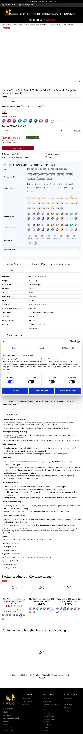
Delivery (46, 698)
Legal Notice (47, 701)
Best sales (25, 705)
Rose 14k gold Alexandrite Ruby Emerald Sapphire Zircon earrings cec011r (41, 675)
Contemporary (67, 14)
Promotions (50, 20)
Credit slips (68, 705)
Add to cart (17, 148)
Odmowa (15, 391)
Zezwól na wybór (41, 391)
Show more (14, 101)
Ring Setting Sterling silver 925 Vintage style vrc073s (41, 600)
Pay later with (10, 154)
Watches (36, 14)
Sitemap (46, 727)
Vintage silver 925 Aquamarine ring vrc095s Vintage (69, 600)
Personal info (68, 698)
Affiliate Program (49, 716)
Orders (66, 701)
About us (46, 710)
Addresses (67, 708)
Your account (71, 694)
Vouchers (67, 711)
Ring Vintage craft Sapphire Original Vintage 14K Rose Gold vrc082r (14, 601)
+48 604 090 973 (9, 5)
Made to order (34, 20)
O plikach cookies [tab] (69, 348)
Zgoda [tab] (14, 348)
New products (27, 701)
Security (12, 270)
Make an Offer (36, 264)
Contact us (47, 724)
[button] (78, 599)
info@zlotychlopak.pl (27, 5)
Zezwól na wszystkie (68, 391)
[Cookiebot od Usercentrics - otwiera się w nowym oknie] (71, 341)
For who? (24, 14)
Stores (45, 730)
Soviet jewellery (50, 14)
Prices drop (26, 698)
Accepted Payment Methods (49, 720)
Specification (15, 264)
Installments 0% (60, 264)
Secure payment (48, 713)
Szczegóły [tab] (41, 348)
